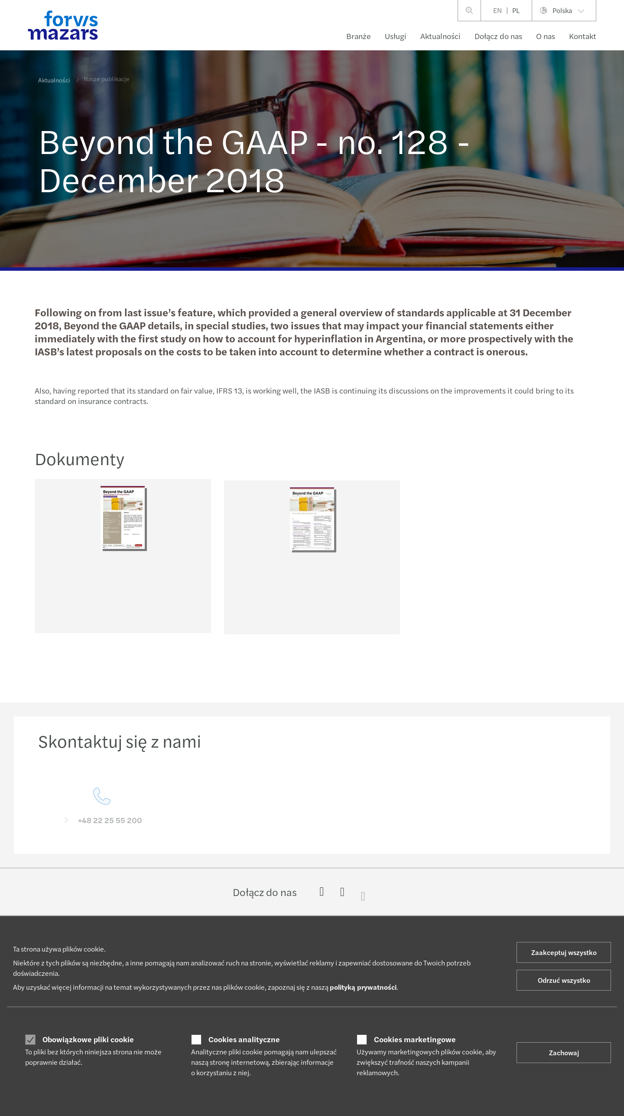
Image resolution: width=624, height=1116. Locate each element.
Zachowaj (564, 1052)
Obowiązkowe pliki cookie (88, 1039)
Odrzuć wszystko (564, 980)
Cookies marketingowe (415, 1039)
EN (497, 10)
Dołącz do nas (498, 35)
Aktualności (440, 35)
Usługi (395, 35)
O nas (545, 35)
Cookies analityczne (244, 1039)
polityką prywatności (363, 987)
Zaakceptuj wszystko (564, 952)
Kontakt (582, 35)
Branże (358, 35)
